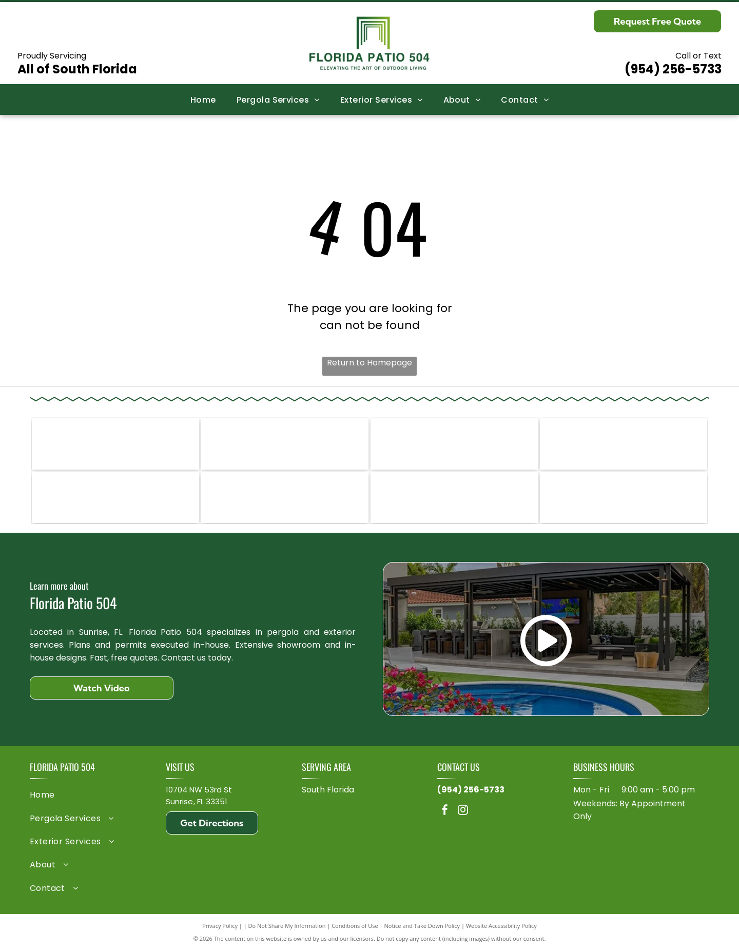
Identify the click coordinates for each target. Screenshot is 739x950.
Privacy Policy (220, 925)
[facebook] (445, 811)
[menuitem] (203, 99)
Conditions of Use (355, 925)
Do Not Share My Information (287, 925)
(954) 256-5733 (673, 69)
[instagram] (463, 811)
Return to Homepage (369, 363)
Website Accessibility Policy (501, 925)
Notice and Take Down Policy (422, 925)
